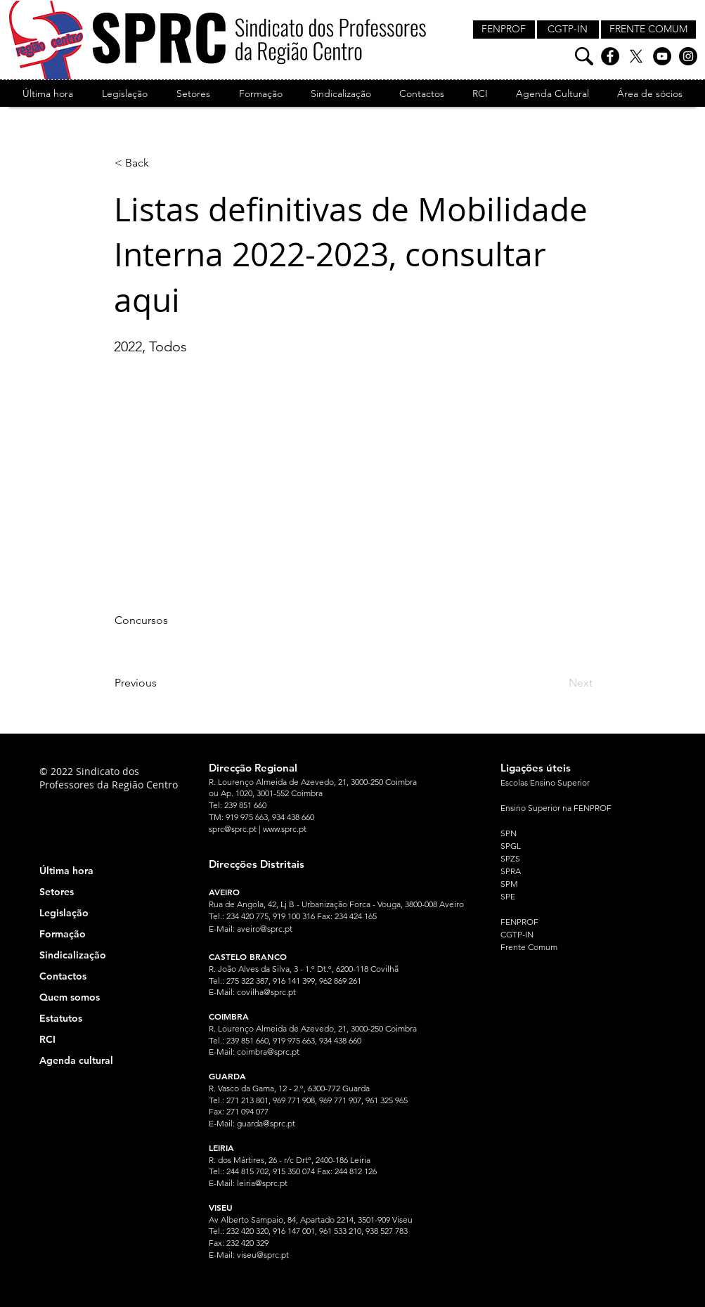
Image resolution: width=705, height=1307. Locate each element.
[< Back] (161, 163)
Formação (62, 934)
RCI (47, 1039)
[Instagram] (688, 56)
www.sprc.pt (284, 829)
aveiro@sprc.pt (264, 928)
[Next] (557, 683)
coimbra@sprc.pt (268, 1051)
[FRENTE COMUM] (648, 29)
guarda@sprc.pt (266, 1123)
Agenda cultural (76, 1060)
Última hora (66, 870)
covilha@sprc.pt (266, 992)
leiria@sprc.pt (262, 1183)
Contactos (62, 976)
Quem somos (69, 997)
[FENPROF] (504, 29)
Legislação (64, 912)
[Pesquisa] (584, 56)
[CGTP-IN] (568, 29)
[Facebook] (610, 56)
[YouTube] (662, 56)
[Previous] (161, 683)
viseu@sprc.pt (263, 1254)
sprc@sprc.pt (233, 829)
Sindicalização (72, 955)
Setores (56, 891)
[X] (636, 56)
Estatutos (60, 1018)
